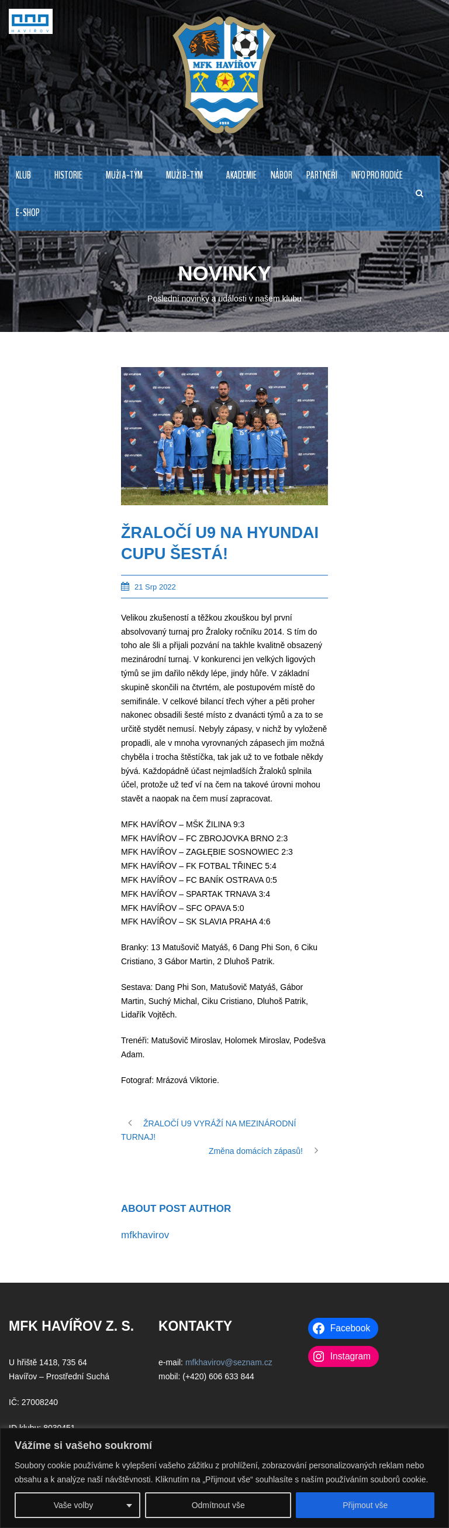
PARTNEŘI (321, 175)
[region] (224, 1478)
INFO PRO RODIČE (377, 175)
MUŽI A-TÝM (124, 175)
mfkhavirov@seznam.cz (228, 1362)
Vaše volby (73, 1505)
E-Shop (28, 213)
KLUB (23, 175)
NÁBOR (281, 175)
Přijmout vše (365, 1505)
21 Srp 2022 (155, 587)
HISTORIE (68, 175)
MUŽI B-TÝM (184, 175)
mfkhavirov (145, 1235)
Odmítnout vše (218, 1505)
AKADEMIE (241, 175)
